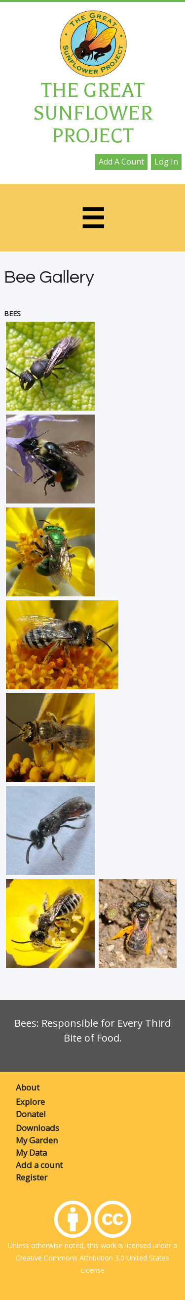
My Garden (37, 1140)
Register (31, 1177)
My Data (31, 1152)
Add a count (121, 161)
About (27, 1087)
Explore (30, 1101)
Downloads (37, 1127)
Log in (166, 161)
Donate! (30, 1114)
